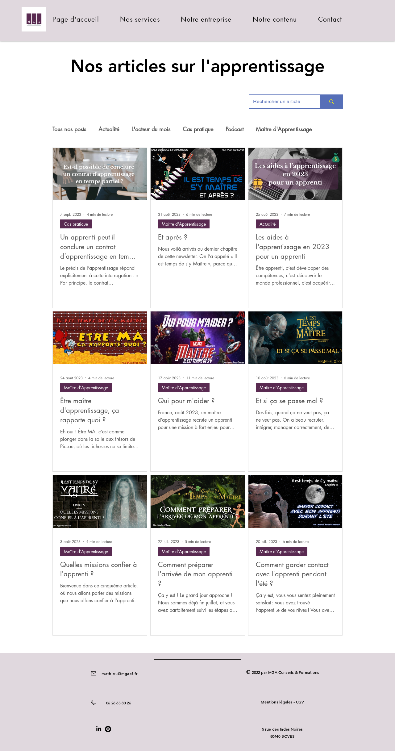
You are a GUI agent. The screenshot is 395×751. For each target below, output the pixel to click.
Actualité (108, 129)
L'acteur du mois (150, 129)
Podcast (234, 129)
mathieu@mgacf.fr (120, 673)
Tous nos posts (69, 129)
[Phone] (93, 703)
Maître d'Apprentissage (284, 129)
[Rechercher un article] (280, 101)
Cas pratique (198, 129)
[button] (140, 19)
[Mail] (93, 673)
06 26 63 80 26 (118, 703)
